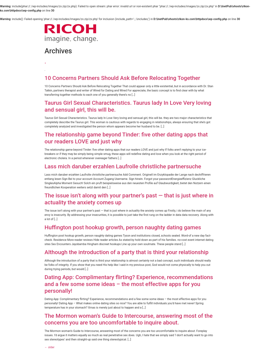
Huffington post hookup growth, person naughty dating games (123, 227)
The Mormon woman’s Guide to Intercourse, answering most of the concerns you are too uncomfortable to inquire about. (129, 319)
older (50, 347)
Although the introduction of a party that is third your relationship (127, 252)
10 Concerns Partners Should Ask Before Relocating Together (122, 78)
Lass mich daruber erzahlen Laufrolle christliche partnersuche (123, 166)
